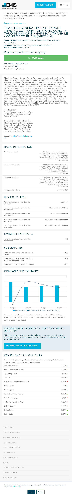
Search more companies (14, 23)
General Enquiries (12, 437)
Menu (64, 5)
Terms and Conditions (13, 467)
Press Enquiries (10, 457)
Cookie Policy (9, 477)
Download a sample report (14, 69)
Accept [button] (31, 492)
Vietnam (15, 13)
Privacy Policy (10, 472)
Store (6, 462)
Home (6, 13)
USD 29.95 (36, 58)
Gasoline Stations (28, 13)
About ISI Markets (11, 432)
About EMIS (8, 427)
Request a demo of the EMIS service (22, 346)
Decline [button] (40, 492)
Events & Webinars (12, 447)
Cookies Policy (16, 487)
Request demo (9, 442)
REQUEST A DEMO (45, 5)
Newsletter (9, 452)
